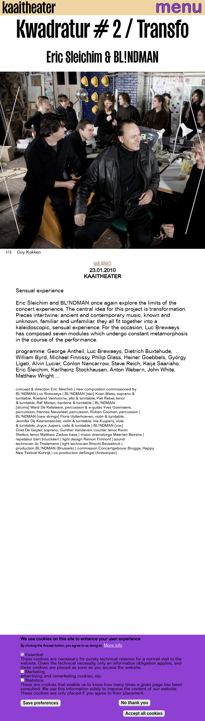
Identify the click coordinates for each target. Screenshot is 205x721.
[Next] (197, 160)
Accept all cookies (144, 714)
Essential (34, 655)
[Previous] (8, 160)
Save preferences (40, 703)
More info (113, 646)
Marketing (35, 672)
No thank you (134, 703)
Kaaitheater (102, 276)
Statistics (34, 681)
